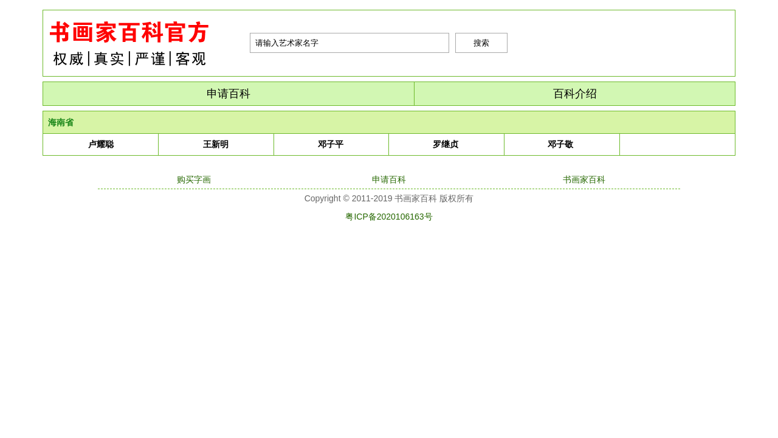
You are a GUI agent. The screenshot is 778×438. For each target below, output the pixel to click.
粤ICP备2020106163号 (388, 216)
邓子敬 (560, 144)
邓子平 (330, 144)
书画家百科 (584, 179)
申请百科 (228, 94)
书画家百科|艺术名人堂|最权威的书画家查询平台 (146, 43)
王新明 (216, 144)
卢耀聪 (101, 144)
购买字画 (194, 179)
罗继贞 (445, 144)
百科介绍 (575, 94)
